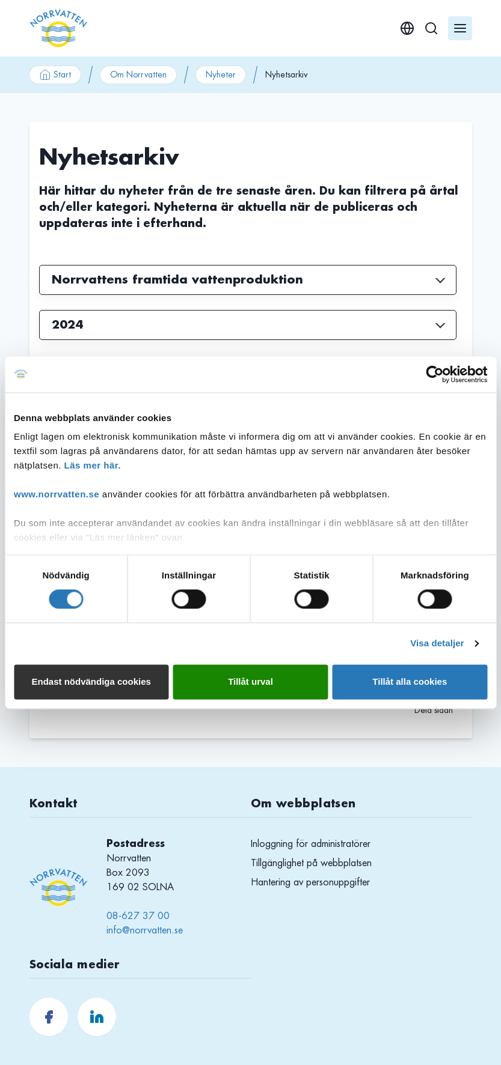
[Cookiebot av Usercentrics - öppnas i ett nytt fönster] (434, 374)
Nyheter (221, 74)
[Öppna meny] (460, 28)
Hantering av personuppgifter (310, 882)
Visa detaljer (437, 644)
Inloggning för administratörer (310, 844)
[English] (407, 28)
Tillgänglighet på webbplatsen (311, 863)
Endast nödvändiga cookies (90, 681)
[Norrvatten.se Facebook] (48, 1017)
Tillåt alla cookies (409, 681)
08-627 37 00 (138, 916)
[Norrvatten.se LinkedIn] (97, 1017)
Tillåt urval (250, 681)
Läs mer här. (92, 465)
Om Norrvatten (138, 74)
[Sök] (431, 28)
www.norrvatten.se (56, 494)
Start (55, 74)
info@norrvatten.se (144, 930)
